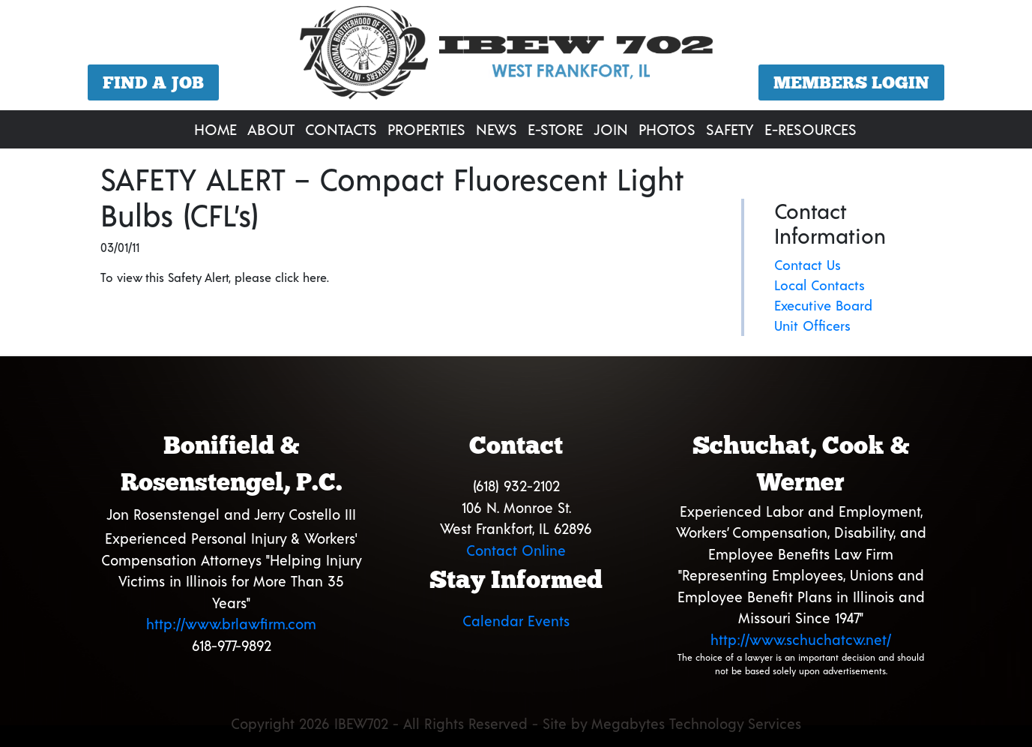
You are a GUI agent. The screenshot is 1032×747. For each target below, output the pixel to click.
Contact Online (516, 550)
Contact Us (807, 264)
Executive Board (823, 305)
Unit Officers (812, 325)
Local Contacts (819, 285)
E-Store (555, 129)
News (496, 129)
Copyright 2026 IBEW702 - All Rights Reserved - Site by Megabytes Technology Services (516, 723)
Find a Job (153, 82)
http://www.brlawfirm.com (231, 623)
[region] (516, 57)
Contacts (341, 129)
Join (611, 129)
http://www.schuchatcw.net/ (800, 639)
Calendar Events (516, 620)
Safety (730, 129)
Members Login (851, 82)
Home (215, 129)
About (271, 129)
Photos (667, 129)
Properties (426, 129)
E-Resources (810, 129)
